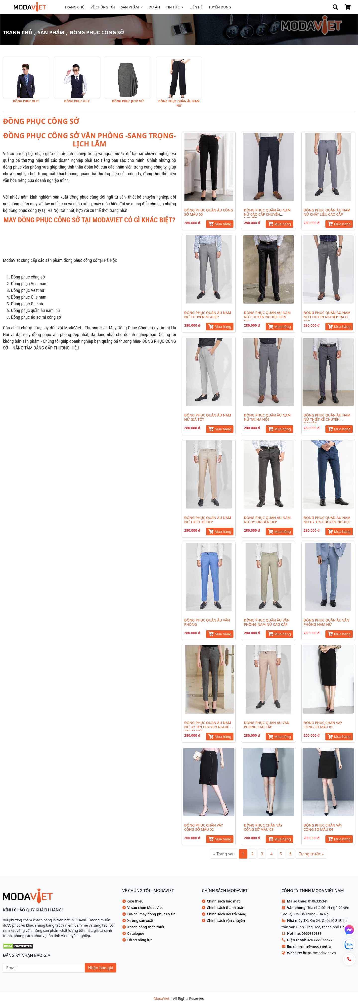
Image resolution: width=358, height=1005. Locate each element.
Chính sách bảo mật (223, 901)
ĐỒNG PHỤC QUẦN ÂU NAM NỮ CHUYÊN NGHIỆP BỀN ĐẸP (267, 316)
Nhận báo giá (100, 967)
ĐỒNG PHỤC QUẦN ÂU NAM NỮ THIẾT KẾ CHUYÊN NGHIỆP (327, 419)
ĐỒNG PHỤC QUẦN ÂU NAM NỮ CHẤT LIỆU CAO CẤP (327, 212)
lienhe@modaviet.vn (315, 946)
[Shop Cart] (348, 7)
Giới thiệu (135, 901)
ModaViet (162, 998)
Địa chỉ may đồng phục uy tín (151, 914)
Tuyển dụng (220, 7)
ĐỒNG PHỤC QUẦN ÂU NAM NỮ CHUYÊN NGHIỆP (207, 314)
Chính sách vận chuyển (226, 920)
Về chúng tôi (102, 7)
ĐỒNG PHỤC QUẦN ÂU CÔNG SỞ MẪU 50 (208, 212)
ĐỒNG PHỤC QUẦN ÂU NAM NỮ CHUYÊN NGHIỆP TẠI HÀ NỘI (327, 316)
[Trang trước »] (311, 854)
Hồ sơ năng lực (139, 939)
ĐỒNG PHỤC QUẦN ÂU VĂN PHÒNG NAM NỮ (326, 622)
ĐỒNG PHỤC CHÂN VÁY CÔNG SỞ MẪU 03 (263, 827)
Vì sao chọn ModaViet (145, 907)
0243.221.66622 (320, 939)
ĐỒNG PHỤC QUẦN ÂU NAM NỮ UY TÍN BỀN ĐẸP (267, 519)
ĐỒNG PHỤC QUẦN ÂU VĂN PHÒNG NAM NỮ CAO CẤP (267, 622)
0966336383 (311, 933)
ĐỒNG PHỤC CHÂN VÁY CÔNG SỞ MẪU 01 (323, 724)
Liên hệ (196, 7)
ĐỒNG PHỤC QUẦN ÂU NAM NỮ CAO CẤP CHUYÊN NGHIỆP (267, 214)
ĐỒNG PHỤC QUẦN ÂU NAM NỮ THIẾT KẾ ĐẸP (207, 519)
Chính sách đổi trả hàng (226, 914)
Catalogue (135, 933)
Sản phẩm (130, 7)
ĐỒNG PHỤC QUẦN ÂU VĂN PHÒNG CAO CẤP (267, 724)
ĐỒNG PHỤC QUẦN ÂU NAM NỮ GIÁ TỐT (207, 417)
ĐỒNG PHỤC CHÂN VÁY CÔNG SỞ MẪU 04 (323, 827)
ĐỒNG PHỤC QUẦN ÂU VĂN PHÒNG (207, 622)
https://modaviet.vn (319, 952)
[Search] (335, 7)
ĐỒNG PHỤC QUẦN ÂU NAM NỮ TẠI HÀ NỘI (267, 417)
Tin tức (172, 7)
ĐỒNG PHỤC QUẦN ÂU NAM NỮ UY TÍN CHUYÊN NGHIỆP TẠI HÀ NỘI (207, 726)
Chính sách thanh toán (225, 907)
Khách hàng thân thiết (145, 927)
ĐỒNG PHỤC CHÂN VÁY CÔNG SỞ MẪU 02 (203, 827)
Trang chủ (75, 7)
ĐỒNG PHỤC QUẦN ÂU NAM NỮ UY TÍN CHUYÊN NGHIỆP (327, 519)
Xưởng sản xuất (140, 920)
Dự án (154, 7)
